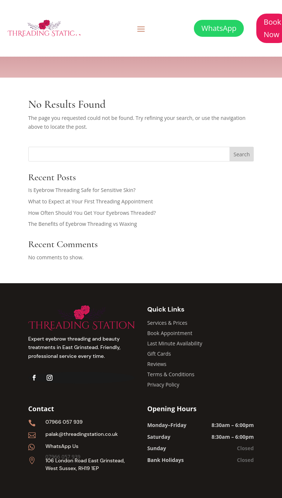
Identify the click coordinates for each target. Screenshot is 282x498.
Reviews (156, 363)
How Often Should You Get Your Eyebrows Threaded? (92, 212)
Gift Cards (159, 353)
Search (242, 154)
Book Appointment (169, 333)
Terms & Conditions (171, 374)
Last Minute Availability (174, 343)
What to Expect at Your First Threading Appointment (90, 201)
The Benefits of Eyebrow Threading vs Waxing (82, 223)
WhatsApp (218, 28)
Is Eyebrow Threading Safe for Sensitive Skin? (81, 189)
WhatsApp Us (62, 446)
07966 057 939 (64, 422)
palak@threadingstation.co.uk (82, 434)
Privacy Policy (163, 384)
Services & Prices (167, 322)
